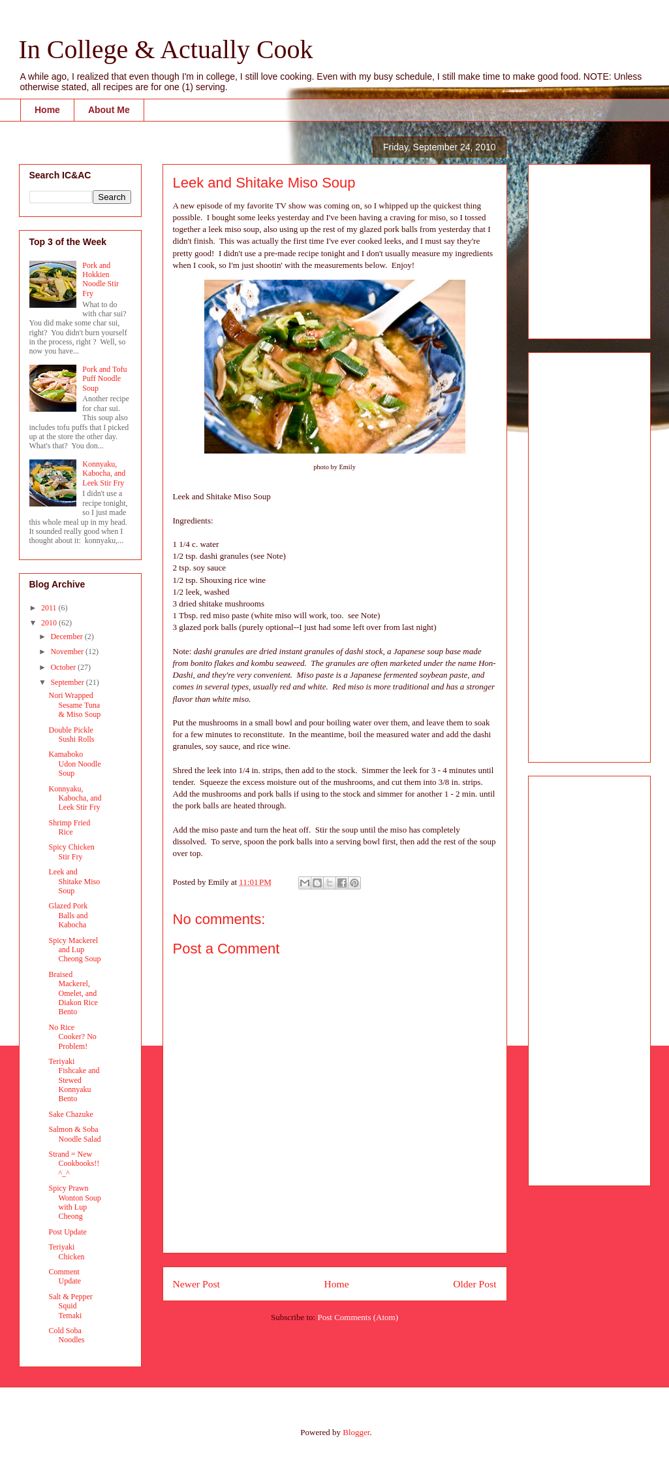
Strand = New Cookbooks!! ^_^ (73, 1164)
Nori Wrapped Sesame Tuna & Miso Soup (74, 705)
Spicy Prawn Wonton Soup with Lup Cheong (74, 1202)
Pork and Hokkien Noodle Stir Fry (100, 279)
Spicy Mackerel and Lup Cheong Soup (74, 950)
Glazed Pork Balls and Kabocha (67, 915)
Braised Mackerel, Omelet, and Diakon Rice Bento (72, 993)
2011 (50, 607)
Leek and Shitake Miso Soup (74, 881)
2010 (50, 622)
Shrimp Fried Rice (69, 827)
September (68, 682)
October (64, 667)
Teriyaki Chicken (66, 1251)
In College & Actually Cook (166, 49)
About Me (109, 110)
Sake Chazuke (70, 1114)
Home (47, 110)
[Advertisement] (577, 247)
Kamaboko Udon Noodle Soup (74, 764)
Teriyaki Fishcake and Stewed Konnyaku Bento (73, 1080)
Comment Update (64, 1276)
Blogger (356, 1432)
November (68, 651)
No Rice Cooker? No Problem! (72, 1037)
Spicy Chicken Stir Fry (71, 851)
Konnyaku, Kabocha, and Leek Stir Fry (103, 473)
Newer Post (196, 1283)
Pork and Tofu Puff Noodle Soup (104, 379)
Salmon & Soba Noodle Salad (74, 1134)
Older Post (474, 1283)
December (67, 636)
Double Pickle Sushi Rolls (71, 734)
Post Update (67, 1231)
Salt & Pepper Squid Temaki (70, 1306)
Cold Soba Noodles (66, 1335)
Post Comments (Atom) (357, 1317)
